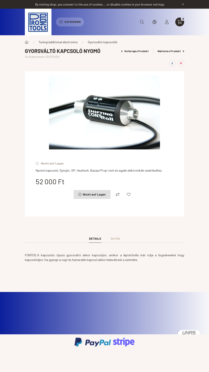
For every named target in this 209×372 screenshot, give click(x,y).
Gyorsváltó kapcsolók (102, 42)
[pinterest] (181, 63)
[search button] (142, 22)
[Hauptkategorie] (26, 42)
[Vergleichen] (117, 194)
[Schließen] (183, 4)
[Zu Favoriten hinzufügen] (128, 194)
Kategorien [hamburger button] (70, 21)
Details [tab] (95, 238)
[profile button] (166, 22)
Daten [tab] (115, 238)
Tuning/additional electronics (58, 42)
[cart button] (179, 22)
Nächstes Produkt (171, 51)
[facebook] (172, 63)
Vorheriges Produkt (135, 51)
